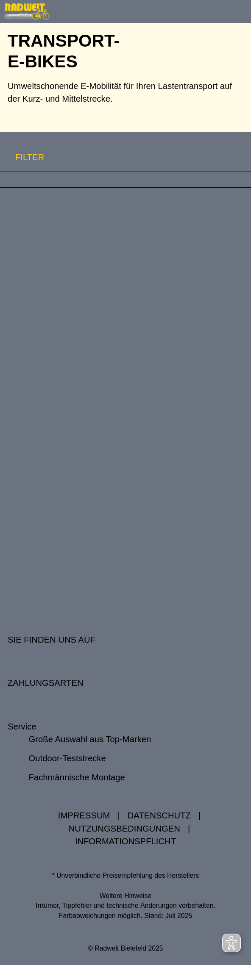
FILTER (22, 157)
